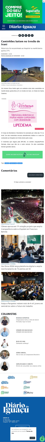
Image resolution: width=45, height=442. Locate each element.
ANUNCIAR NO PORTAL (22, 416)
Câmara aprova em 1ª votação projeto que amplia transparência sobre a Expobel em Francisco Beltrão (21, 211)
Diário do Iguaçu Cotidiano (8, 246)
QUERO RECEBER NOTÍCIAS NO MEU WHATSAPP (22, 154)
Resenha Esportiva (22, 300)
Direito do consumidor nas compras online (28, 348)
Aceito (32, 438)
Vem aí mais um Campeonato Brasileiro (28, 337)
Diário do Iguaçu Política (8, 206)
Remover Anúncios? (39, 128)
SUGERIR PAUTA (22, 409)
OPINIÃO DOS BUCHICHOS (24, 314)
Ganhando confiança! (22, 326)
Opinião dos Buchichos (24, 312)
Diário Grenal (21, 335)
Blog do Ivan (20, 324)
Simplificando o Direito (24, 346)
